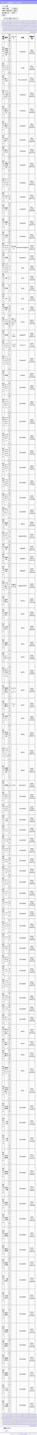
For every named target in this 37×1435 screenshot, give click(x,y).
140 (8, 27)
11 (12, 21)
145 (16, 27)
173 (28, 29)
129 (24, 26)
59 (33, 22)
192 (24, 30)
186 (14, 30)
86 (30, 23)
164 (13, 29)
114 (34, 25)
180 (5, 30)
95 (5, 25)
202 (34, 32)
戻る (6, 1431)
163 (11, 29)
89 (33, 23)
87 (31, 23)
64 (4, 23)
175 (31, 29)
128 (23, 26)
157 (36, 27)
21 (24, 21)
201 (32, 32)
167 (18, 29)
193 (26, 30)
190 (21, 30)
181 (6, 30)
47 (19, 22)
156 (34, 27)
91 (36, 23)
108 (24, 25)
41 (12, 22)
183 (9, 30)
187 (16, 30)
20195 (9, 1428)
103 (16, 25)
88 (32, 23)
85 (29, 23)
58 (32, 22)
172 (26, 29)
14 (16, 21)
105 (20, 25)
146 (18, 27)
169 (21, 29)
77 (19, 23)
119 (8, 26)
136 (36, 26)
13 (15, 21)
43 (15, 22)
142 (11, 27)
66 (6, 23)
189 (19, 30)
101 (13, 25)
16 (18, 21)
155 (32, 27)
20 (23, 21)
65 (5, 23)
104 (18, 25)
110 (28, 25)
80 (23, 23)
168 (19, 29)
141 (9, 27)
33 (3, 22)
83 (26, 23)
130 (26, 26)
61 (36, 22)
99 (10, 25)
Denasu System (23, 1434)
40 (11, 22)
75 (17, 23)
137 (3, 27)
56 (30, 22)
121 (11, 26)
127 (21, 26)
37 (8, 22)
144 (14, 27)
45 (17, 22)
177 (34, 29)
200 (30, 32)
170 (23, 29)
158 (3, 29)
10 (11, 21)
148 (21, 27)
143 (13, 27)
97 (7, 25)
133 (31, 26)
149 (23, 27)
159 (5, 29)
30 (35, 21)
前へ (4, 21)
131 (28, 26)
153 (29, 27)
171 (24, 29)
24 (28, 21)
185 (13, 30)
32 (2, 22)
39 (10, 22)
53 (26, 22)
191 (23, 30)
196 (31, 30)
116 (3, 26)
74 (16, 23)
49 (22, 22)
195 (29, 30)
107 (23, 25)
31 (36, 21)
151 (26, 27)
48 (21, 22)
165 (14, 29)
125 (18, 26)
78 (21, 23)
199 (36, 30)
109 (26, 25)
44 (16, 22)
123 (14, 26)
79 (22, 23)
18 (21, 21)
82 (25, 23)
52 (25, 22)
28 (32, 21)
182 (8, 30)
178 (36, 29)
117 (5, 26)
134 (32, 26)
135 (34, 26)
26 (30, 21)
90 (35, 23)
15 (17, 21)
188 (18, 30)
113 (33, 25)
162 (9, 29)
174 (29, 29)
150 (24, 27)
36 (6, 22)
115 (36, 25)
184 (11, 30)
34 (4, 22)
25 (29, 21)
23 (26, 21)
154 (31, 27)
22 (25, 21)
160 (6, 29)
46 (18, 22)
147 (19, 27)
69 (10, 23)
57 (31, 22)
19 (22, 21)
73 (15, 23)
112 (31, 25)
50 (23, 22)
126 (19, 26)
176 (32, 29)
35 (5, 22)
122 (13, 26)
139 (6, 27)
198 (34, 30)
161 (8, 29)
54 (28, 22)
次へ (36, 32)
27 (31, 21)
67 (8, 23)
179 (3, 30)
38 (9, 22)
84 (28, 23)
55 (29, 22)
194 (28, 30)
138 (5, 27)
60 (35, 22)
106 (21, 25)
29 (33, 21)
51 (24, 22)
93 (3, 25)
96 (6, 25)
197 (32, 30)
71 (12, 23)
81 (24, 23)
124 (16, 26)
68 (9, 23)
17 (19, 21)
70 (11, 23)
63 (3, 23)
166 (16, 29)
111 (29, 25)
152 (28, 27)
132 (29, 26)
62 (2, 23)
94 (4, 25)
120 (9, 26)
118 (6, 26)
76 (18, 23)
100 (11, 25)
